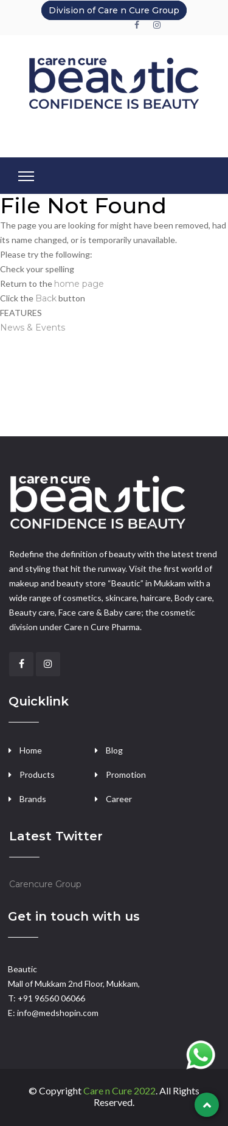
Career (119, 799)
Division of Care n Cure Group (114, 10)
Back (46, 298)
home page (79, 283)
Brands (32, 799)
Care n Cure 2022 (119, 1090)
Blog (114, 750)
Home (30, 750)
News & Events (32, 327)
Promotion (126, 774)
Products (37, 774)
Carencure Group (45, 884)
